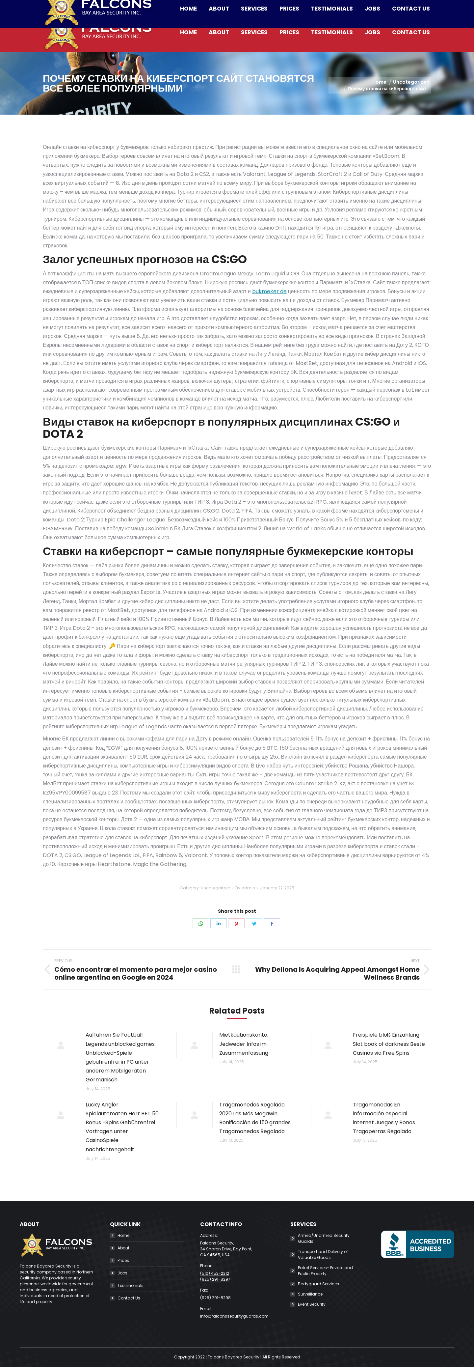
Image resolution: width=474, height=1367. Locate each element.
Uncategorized (215, 888)
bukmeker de (269, 291)
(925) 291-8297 (215, 1279)
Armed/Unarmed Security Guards (324, 1238)
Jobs (122, 1273)
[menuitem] (188, 32)
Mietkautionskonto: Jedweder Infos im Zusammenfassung (243, 1043)
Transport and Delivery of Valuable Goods (323, 1254)
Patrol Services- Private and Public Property (325, 1270)
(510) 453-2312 (101, 6)
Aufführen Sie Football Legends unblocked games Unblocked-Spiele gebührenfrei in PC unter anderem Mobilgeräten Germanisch (120, 1057)
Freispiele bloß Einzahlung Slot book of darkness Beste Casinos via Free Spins (389, 1043)
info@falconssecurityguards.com (175, 6)
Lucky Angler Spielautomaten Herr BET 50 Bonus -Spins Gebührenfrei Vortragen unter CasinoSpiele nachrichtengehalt (122, 1127)
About (123, 1248)
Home (123, 1235)
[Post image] (61, 1045)
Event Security (312, 1304)
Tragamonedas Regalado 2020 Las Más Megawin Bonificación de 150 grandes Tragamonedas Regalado (255, 1118)
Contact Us (129, 1298)
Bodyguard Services (318, 1284)
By (245, 888)
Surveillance (310, 1294)
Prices (123, 1260)
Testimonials (131, 1285)
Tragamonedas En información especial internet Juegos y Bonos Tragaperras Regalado (384, 1118)
